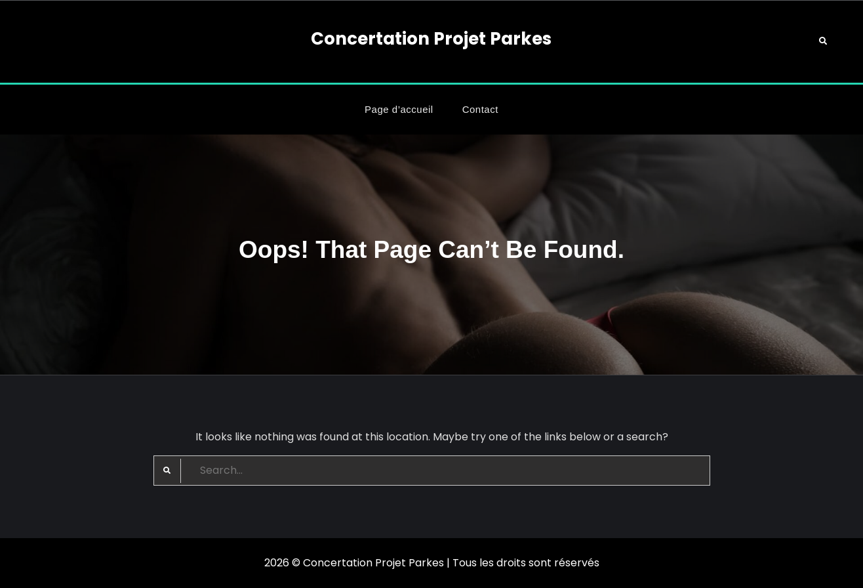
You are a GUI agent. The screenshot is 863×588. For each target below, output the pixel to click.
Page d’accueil (399, 109)
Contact (480, 109)
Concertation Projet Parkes (431, 39)
